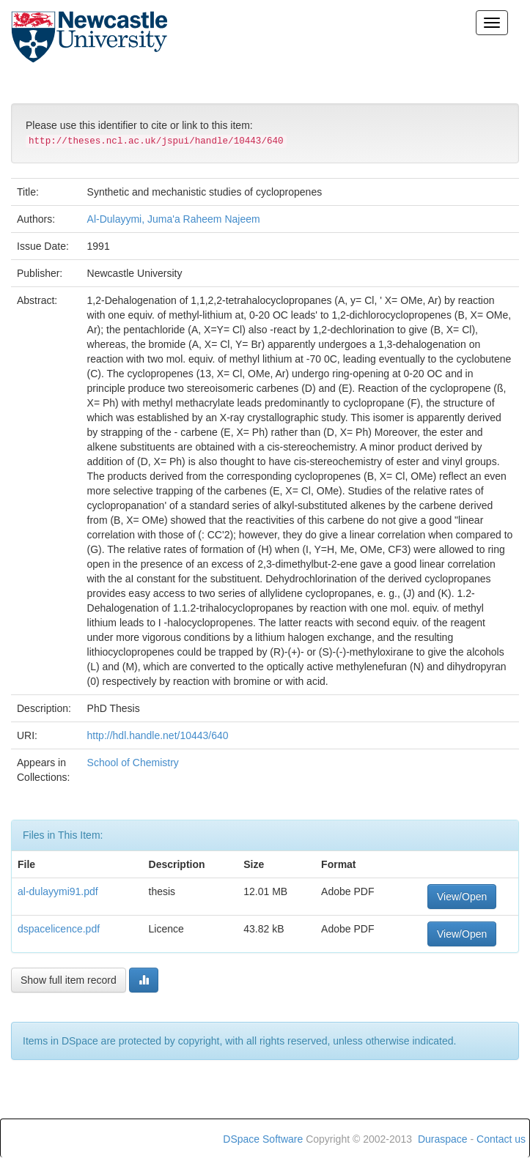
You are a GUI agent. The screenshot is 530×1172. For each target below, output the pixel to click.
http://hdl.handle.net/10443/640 (158, 735)
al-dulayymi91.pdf (58, 891)
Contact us (501, 1139)
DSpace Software (263, 1139)
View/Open (462, 896)
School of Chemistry (133, 762)
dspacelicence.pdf (59, 929)
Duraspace (443, 1139)
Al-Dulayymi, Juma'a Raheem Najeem (173, 219)
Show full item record (69, 980)
